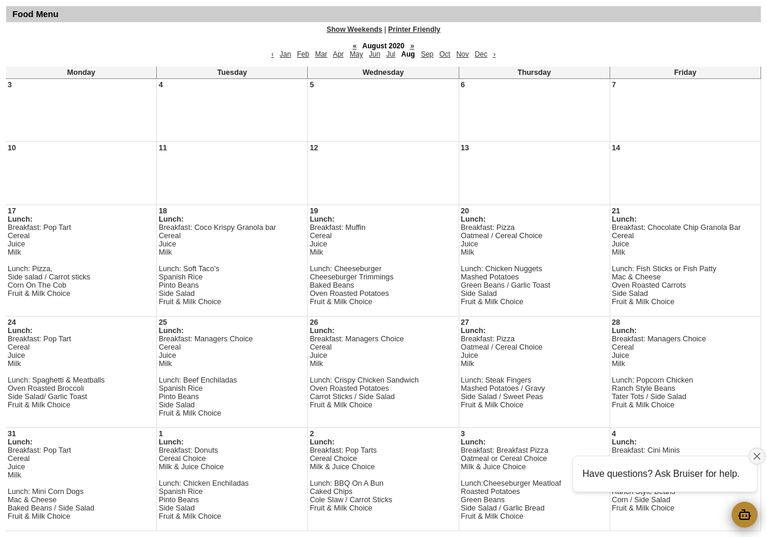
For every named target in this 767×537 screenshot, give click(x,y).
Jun (374, 54)
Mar (321, 54)
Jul (390, 54)
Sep (427, 54)
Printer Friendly (414, 29)
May (356, 54)
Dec (481, 54)
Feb (303, 54)
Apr (338, 54)
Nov (462, 54)
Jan (285, 54)
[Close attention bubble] (757, 456)
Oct (444, 54)
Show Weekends (354, 29)
